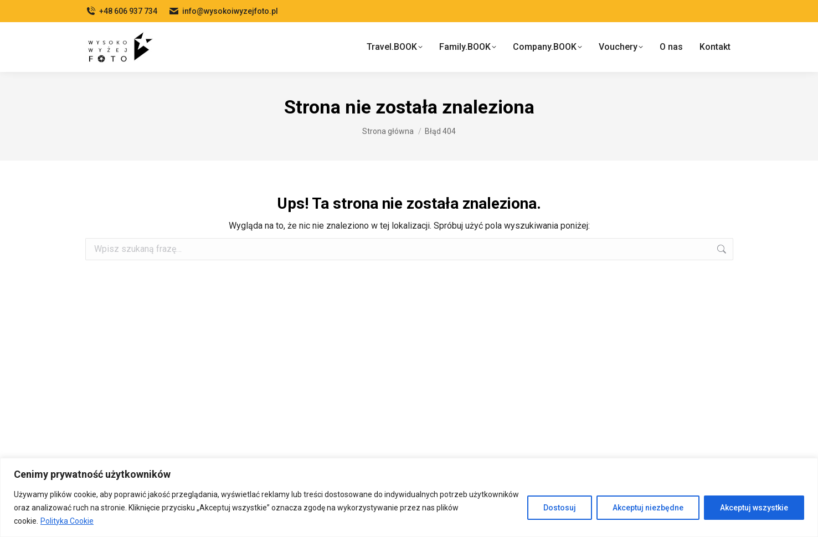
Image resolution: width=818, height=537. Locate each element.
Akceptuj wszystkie (754, 507)
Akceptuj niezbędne (648, 507)
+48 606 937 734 (121, 11)
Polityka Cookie (67, 521)
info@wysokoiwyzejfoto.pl (223, 11)
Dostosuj (559, 507)
